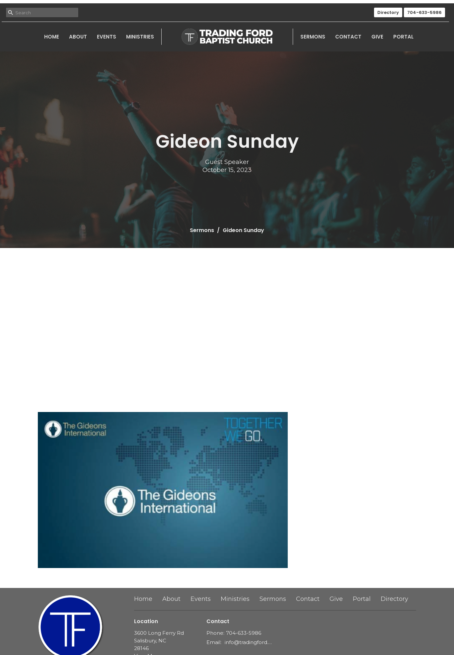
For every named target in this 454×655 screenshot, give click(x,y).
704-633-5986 (424, 12)
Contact (348, 36)
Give (377, 36)
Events (106, 36)
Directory (388, 12)
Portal (403, 36)
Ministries (140, 36)
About (78, 36)
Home (51, 36)
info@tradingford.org (248, 642)
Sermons (312, 36)
